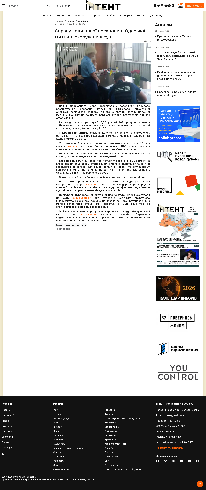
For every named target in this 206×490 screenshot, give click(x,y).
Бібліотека (111, 422)
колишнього (89, 214)
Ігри (55, 410)
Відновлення (112, 427)
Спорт (57, 465)
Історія (57, 414)
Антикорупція (61, 418)
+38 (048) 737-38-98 (168, 421)
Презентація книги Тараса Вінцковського (174, 38)
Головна (59, 21)
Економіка (111, 435)
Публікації (64, 15)
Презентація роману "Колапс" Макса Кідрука (176, 94)
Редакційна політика (168, 437)
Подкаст (110, 452)
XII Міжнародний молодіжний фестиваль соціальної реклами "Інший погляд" (177, 56)
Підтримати (194, 5)
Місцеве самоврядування (68, 448)
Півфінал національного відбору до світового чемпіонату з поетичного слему (178, 75)
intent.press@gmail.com (170, 415)
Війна (56, 431)
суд (84, 225)
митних (72, 146)
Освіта (57, 452)
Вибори (57, 427)
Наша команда (165, 431)
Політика (58, 456)
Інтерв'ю (94, 15)
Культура (59, 444)
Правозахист (112, 456)
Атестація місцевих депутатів (122, 418)
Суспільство (112, 465)
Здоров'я (58, 439)
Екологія (58, 435)
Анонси (79, 15)
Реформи (58, 461)
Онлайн (109, 448)
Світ (107, 461)
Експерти (126, 15)
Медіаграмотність (116, 444)
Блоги (140, 15)
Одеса (59, 225)
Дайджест (111, 431)
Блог (56, 422)
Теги (4, 454)
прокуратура (72, 225)
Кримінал (83, 21)
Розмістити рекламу (169, 447)
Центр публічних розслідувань (123, 469)
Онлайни (110, 15)
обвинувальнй (82, 198)
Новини (47, 15)
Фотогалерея (61, 469)
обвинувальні (91, 184)
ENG (180, 6)
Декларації (156, 15)
